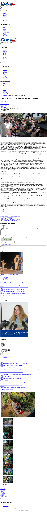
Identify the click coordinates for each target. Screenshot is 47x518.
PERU (1, 106)
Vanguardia (2, 494)
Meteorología (3, 488)
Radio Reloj (2, 493)
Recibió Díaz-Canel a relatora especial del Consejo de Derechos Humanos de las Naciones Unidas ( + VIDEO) (21, 370)
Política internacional (6, 348)
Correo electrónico (4, 228)
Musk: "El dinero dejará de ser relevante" (8, 296)
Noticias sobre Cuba (6, 350)
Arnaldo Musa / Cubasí (4, 104)
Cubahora (2, 498)
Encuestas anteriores (7, 357)
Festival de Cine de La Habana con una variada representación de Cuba (14, 288)
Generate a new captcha (5, 245)
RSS (4, 18)
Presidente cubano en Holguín (6, 377)
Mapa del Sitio (5, 506)
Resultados (5, 358)
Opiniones (5, 95)
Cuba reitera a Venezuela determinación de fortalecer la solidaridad (13, 368)
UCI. (27, 511)
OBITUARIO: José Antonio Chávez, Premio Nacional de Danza (12, 292)
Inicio (4, 27)
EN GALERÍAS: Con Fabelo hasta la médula (9, 275)
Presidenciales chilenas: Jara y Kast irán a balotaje (10, 219)
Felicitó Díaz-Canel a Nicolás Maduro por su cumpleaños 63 (12, 290)
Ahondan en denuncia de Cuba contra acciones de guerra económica (13, 383)
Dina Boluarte (3, 107)
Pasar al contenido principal (5, 1)
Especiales (5, 34)
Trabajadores (2, 495)
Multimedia (5, 35)
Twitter (4, 15)
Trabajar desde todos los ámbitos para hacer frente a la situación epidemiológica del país (17, 381)
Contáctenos (5, 36)
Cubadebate (2, 491)
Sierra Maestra (3, 500)
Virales (3, 353)
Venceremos (2, 499)
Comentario (3, 229)
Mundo (4, 29)
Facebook (5, 16)
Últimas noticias (6, 278)
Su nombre (2, 225)
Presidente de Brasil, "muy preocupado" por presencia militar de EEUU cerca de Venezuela (17, 298)
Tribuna (1, 492)
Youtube (4, 13)
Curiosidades (4, 352)
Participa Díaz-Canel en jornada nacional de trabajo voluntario (12, 285)
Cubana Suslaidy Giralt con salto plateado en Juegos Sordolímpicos (13, 388)
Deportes (4, 30)
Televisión (4, 347)
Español (5, 21)
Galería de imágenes (6, 390)
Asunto (1, 226)
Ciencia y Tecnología (7, 32)
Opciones (2, 344)
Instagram (5, 14)
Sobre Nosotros (6, 505)
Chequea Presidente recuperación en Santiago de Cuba (10, 379)
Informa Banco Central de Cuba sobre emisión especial (11, 385)
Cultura (4, 31)
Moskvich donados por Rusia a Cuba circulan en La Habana (11, 372)
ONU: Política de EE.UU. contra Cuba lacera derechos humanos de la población (15, 375)
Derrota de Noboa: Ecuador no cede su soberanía (9, 220)
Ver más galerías (3, 485)
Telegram (4, 17)
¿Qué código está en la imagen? (7, 242)
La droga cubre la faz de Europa (6, 217)
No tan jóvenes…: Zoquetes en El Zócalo (8, 218)
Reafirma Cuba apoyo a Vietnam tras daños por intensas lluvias (12, 283)
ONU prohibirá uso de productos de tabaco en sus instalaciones (12, 294)
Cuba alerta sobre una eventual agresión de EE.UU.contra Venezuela (13, 364)
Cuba (4, 28)
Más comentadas (6, 280)
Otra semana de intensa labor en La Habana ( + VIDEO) (11, 366)
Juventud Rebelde (3, 497)
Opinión (4, 33)
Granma (2, 496)
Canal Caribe (2, 489)
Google (8, 214)
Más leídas (5, 279)
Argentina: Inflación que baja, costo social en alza (10, 216)
